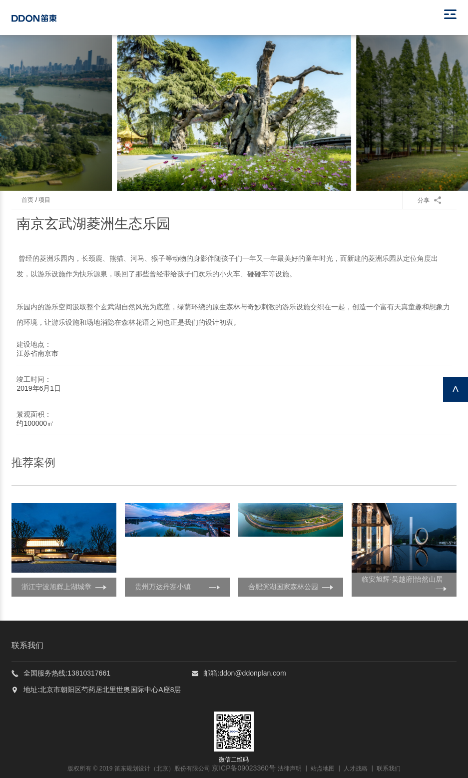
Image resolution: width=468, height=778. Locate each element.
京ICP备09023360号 (244, 768)
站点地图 (323, 768)
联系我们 (389, 768)
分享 (429, 200)
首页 (27, 199)
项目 (44, 199)
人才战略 (356, 768)
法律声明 (290, 768)
